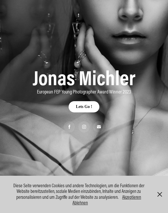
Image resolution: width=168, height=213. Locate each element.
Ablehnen (80, 203)
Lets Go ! (84, 106)
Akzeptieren (131, 197)
